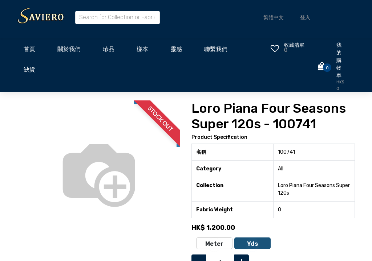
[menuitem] (29, 51)
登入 (305, 17)
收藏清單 (294, 45)
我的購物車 (338, 60)
